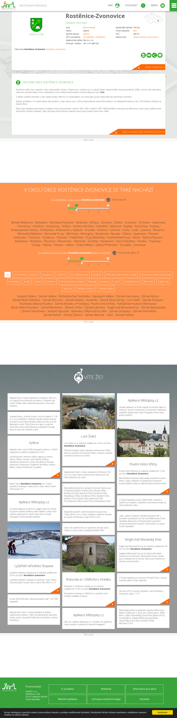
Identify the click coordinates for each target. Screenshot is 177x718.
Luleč (135, 230)
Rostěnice (50, 49)
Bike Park (148, 281)
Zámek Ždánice (73, 315)
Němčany (72, 234)
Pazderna (48, 237)
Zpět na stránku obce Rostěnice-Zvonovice (143, 131)
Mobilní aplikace (67, 699)
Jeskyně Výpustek (58, 311)
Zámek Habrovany (127, 296)
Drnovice (144, 222)
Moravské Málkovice (30, 234)
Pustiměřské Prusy (118, 237)
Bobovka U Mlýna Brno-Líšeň (89, 311)
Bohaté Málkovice (22, 222)
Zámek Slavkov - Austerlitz (81, 300)
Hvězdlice (102, 226)
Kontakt (144, 699)
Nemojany (87, 234)
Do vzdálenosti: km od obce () (74, 252)
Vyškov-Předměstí (106, 245)
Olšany (127, 234)
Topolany (155, 241)
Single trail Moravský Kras (123, 307)
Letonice (115, 230)
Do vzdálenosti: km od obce (78, 199)
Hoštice (66, 226)
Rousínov (49, 241)
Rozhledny (14, 281)
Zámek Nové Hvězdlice (26, 300)
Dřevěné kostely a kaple (71, 281)
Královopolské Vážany (24, 230)
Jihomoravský (89, 27)
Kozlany (154, 226)
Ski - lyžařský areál (79, 274)
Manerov (158, 230)
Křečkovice (47, 230)
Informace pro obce (144, 688)
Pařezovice (19, 237)
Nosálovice (102, 234)
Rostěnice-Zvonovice (95, 16)
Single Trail (163, 281)
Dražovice (131, 222)
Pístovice (62, 237)
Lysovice (146, 230)
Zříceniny (50, 281)
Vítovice (58, 245)
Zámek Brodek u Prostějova (72, 304)
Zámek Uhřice (73, 307)
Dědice (118, 222)
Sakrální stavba (106, 288)
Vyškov (86, 34)
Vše (7, 274)
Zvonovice (60, 49)
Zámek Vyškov (47, 296)
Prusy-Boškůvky (95, 237)
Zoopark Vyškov (26, 296)
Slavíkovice (107, 241)
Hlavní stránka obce (155, 67)
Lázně (117, 281)
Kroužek (90, 230)
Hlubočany (52, 226)
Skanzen (97, 274)
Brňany (94, 222)
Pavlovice (34, 237)
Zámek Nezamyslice (153, 307)
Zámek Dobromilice (33, 311)
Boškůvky (82, 222)
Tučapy (35, 245)
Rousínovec (65, 241)
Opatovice (139, 234)
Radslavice (21, 241)
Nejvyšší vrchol (132, 281)
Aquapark (47, 274)
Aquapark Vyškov (103, 296)
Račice (136, 237)
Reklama (106, 688)
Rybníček (79, 241)
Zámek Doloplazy (120, 311)
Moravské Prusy (54, 234)
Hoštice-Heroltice (83, 226)
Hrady (27, 281)
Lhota (126, 230)
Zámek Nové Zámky (112, 300)
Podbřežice (76, 237)
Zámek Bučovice (53, 300)
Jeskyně (105, 281)
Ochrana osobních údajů (106, 699)
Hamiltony (24, 226)
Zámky (38, 281)
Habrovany (159, 222)
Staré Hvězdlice (125, 241)
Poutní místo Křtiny (103, 304)
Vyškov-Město (84, 245)
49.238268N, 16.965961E (94, 37)
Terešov (142, 241)
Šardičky (93, 241)
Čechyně (106, 222)
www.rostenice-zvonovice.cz (146, 37)
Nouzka (115, 234)
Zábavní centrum (85, 288)
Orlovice (153, 234)
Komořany (141, 226)
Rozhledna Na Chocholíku (74, 296)
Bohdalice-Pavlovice (62, 222)
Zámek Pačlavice (152, 300)
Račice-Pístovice (152, 237)
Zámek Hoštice (124, 315)
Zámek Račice (150, 296)
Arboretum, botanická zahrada (156, 274)
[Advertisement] (88, 162)
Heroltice (38, 226)
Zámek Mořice (52, 315)
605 (135, 30)
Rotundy (92, 281)
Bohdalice (41, 222)
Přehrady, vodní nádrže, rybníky (121, 274)
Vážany (47, 245)
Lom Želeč (133, 300)
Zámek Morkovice (52, 307)
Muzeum (68, 288)
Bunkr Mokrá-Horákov (24, 307)
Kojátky (127, 226)
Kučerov (102, 230)
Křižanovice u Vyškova (69, 230)
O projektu (67, 688)
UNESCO (61, 274)
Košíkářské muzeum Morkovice (136, 304)
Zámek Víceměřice (144, 311)
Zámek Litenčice (95, 307)
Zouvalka (125, 245)
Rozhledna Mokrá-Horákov (36, 304)
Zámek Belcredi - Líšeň (99, 315)
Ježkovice (115, 226)
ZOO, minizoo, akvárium (25, 274)
